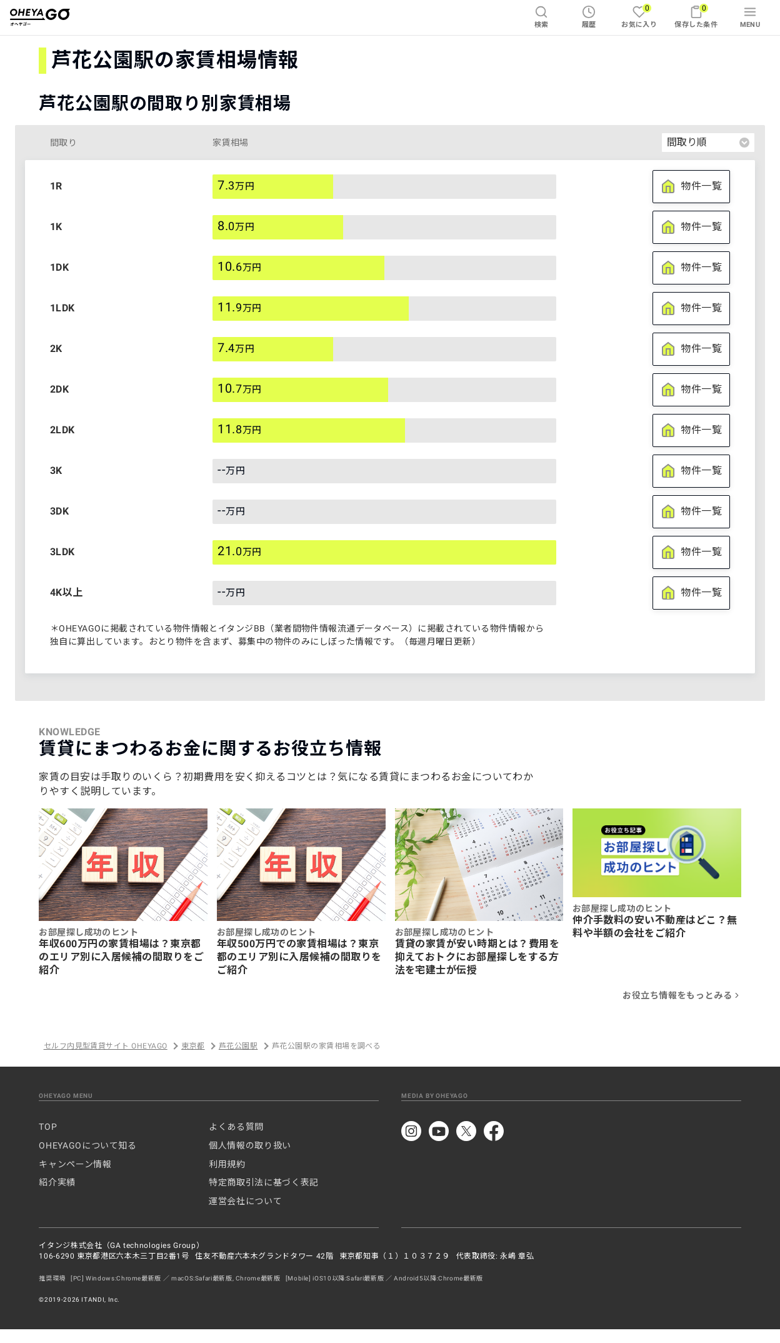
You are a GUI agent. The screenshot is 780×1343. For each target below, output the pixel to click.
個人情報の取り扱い (250, 1145)
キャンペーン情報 (75, 1164)
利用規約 (227, 1164)
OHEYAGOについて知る (87, 1145)
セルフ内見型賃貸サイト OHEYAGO (106, 1046)
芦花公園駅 (238, 1046)
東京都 (192, 1046)
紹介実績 (57, 1182)
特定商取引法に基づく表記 (264, 1182)
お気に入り (639, 16)
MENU (750, 17)
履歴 (589, 17)
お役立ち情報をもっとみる (681, 995)
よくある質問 (236, 1127)
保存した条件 (696, 16)
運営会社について (245, 1201)
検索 (541, 17)
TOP (48, 1127)
